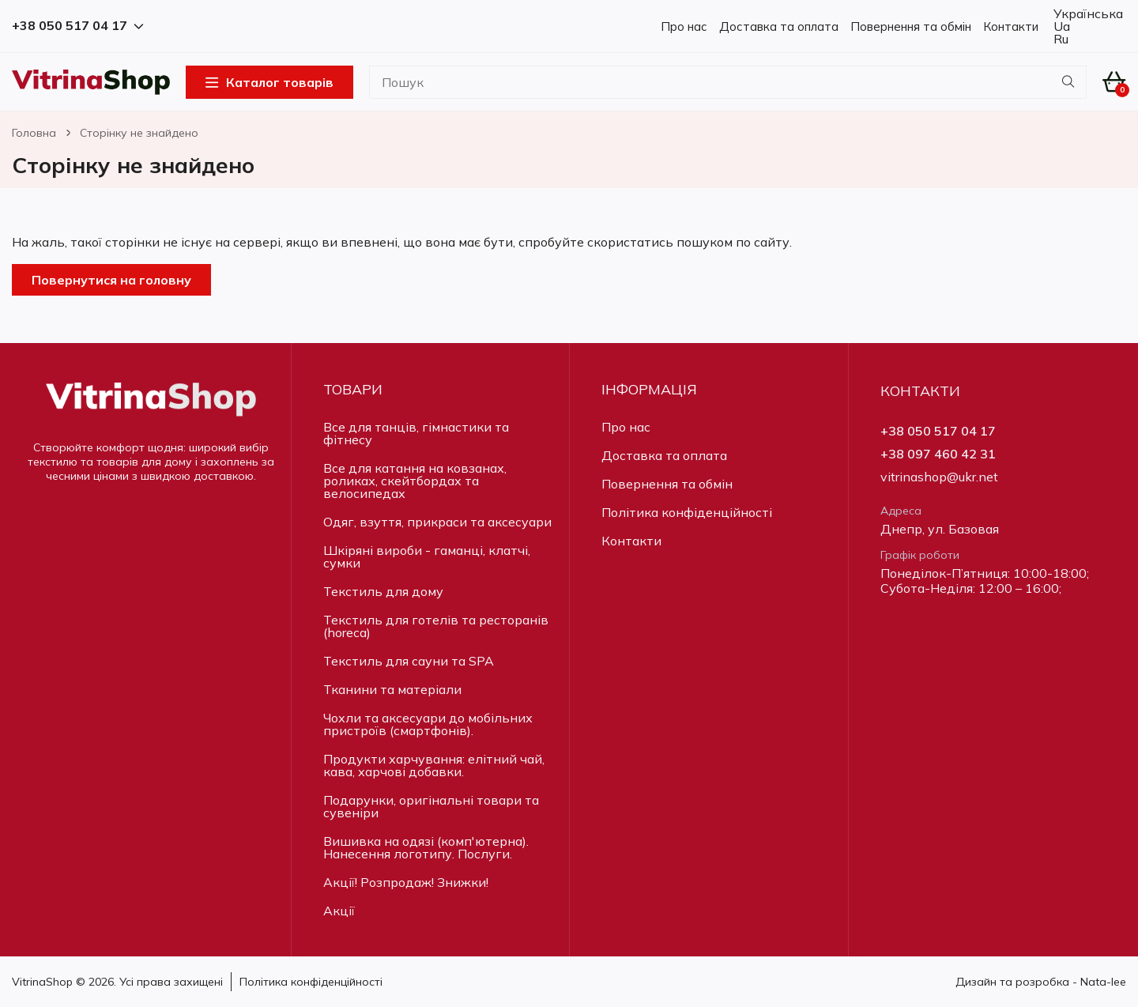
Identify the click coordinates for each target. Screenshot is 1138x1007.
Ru (1059, 38)
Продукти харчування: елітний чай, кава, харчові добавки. (434, 765)
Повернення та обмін (910, 26)
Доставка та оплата (778, 26)
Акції (339, 910)
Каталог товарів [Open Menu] (269, 82)
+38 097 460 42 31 (938, 454)
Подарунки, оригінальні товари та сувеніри (431, 806)
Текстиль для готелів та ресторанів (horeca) (435, 626)
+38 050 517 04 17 (938, 431)
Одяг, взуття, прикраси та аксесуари (437, 521)
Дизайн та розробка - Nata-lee (1040, 981)
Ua (1060, 26)
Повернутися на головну (111, 280)
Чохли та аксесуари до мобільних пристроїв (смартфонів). (428, 724)
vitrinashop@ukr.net (939, 477)
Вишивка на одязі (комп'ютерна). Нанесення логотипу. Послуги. (426, 847)
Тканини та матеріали (392, 689)
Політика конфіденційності (686, 512)
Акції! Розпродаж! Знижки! (405, 882)
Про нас (684, 26)
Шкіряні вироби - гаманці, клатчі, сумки (426, 556)
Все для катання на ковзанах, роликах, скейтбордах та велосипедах (415, 481)
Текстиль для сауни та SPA (408, 660)
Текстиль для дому (383, 591)
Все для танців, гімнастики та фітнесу (416, 433)
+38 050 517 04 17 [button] (77, 25)
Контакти (1010, 26)
